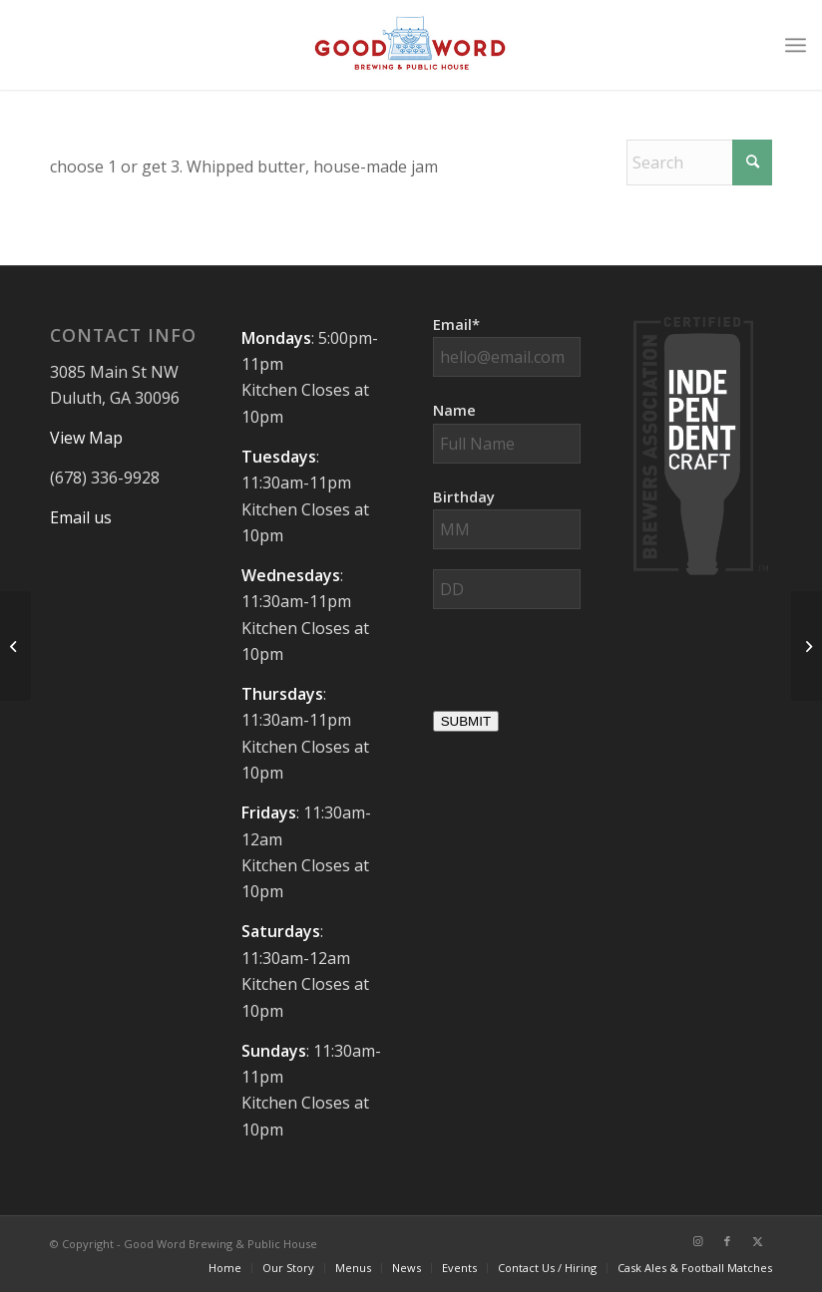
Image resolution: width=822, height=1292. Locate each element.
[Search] (699, 162)
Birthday (464, 496)
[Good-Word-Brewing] (411, 45)
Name (454, 410)
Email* (456, 324)
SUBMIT (466, 721)
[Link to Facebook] (727, 1241)
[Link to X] (757, 1241)
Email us (81, 517)
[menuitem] (795, 45)
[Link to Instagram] (697, 1241)
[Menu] (795, 45)
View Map (86, 438)
